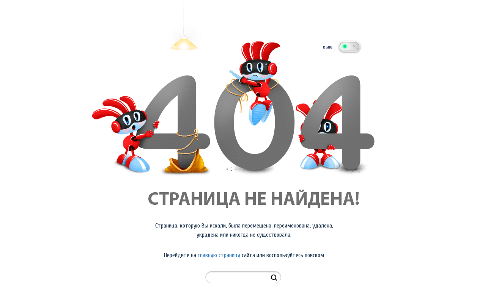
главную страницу (219, 255)
